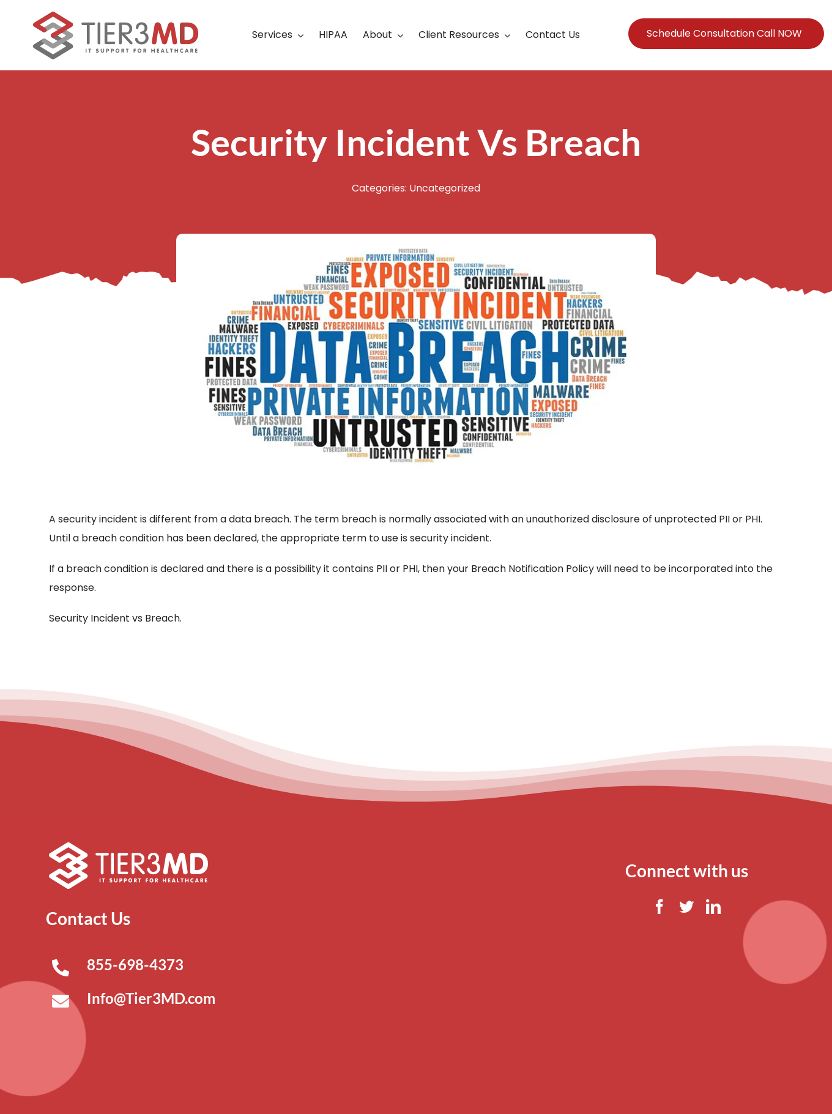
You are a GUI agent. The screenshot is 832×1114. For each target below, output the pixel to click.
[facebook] (659, 906)
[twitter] (686, 906)
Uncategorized (444, 188)
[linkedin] (713, 906)
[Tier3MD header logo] (115, 16)
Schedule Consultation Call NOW (724, 33)
